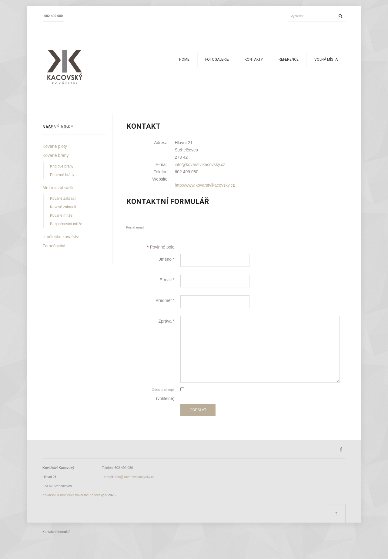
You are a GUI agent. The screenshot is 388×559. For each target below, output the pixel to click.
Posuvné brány (62, 175)
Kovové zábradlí (63, 207)
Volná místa (326, 59)
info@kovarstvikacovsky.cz (200, 164)
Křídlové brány (61, 166)
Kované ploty (54, 146)
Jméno (166, 259)
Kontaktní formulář (56, 532)
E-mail (166, 279)
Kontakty (254, 59)
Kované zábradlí (63, 198)
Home (184, 59)
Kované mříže (61, 215)
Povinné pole (160, 247)
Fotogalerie (217, 59)
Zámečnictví (53, 245)
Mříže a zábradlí (57, 187)
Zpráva (166, 321)
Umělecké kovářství (60, 236)
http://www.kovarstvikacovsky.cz (205, 185)
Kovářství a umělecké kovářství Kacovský (73, 495)
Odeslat (197, 410)
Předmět (165, 300)
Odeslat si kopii (163, 389)
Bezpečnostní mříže (66, 224)
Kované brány (55, 155)
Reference (289, 59)
